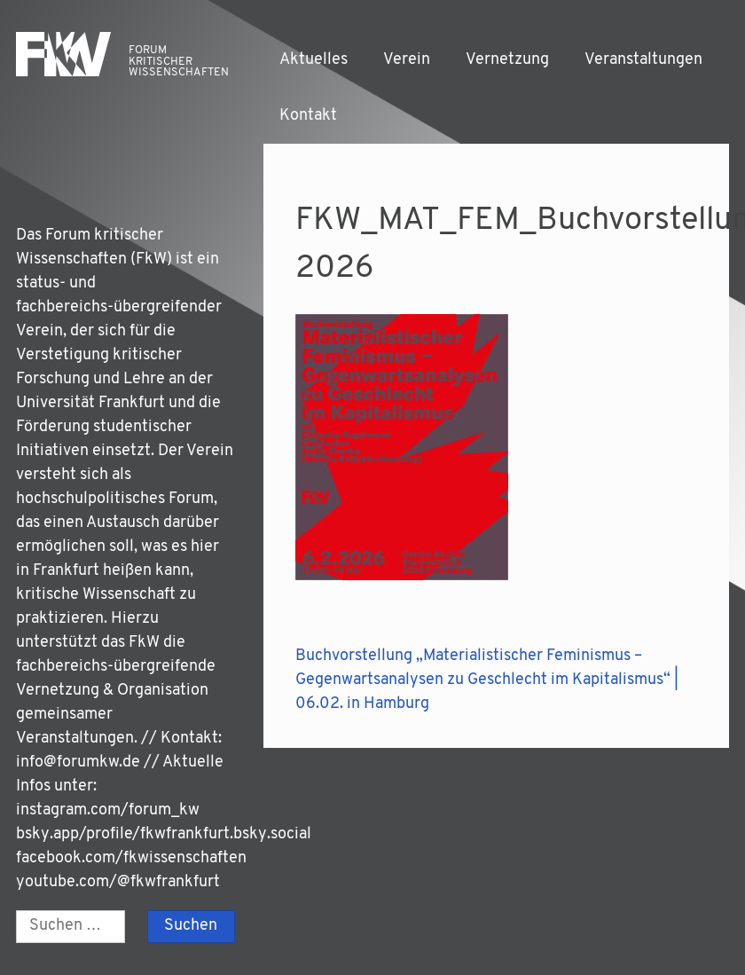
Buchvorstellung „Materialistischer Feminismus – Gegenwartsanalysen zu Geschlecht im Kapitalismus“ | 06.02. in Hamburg (486, 680)
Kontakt (308, 115)
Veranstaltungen (643, 59)
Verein (406, 59)
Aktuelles (313, 59)
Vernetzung (507, 59)
